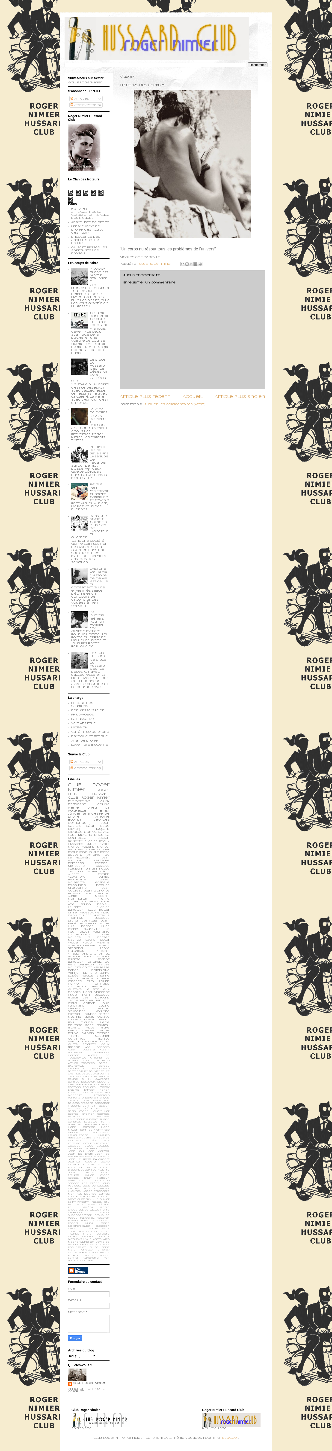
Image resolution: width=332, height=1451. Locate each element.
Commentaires (86, 105)
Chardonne (101, 1074)
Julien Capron (81, 1173)
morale (103, 1039)
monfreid (92, 1253)
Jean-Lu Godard (82, 1162)
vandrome (91, 1258)
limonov (104, 1250)
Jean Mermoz (98, 1151)
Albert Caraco (89, 874)
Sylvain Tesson (96, 1033)
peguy (105, 1253)
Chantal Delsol (80, 1074)
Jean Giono (94, 891)
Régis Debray (81, 1030)
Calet (105, 1071)
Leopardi (89, 1003)
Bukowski (76, 962)
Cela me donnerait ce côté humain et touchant (99, 319)
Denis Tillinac (80, 915)
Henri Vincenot (96, 992)
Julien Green (97, 1175)
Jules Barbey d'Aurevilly (89, 927)
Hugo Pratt (79, 995)
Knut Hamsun (97, 1178)
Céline (73, 1079)
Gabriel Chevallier (94, 1111)
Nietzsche (101, 860)
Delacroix (88, 1082)
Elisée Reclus (81, 976)
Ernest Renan (97, 1090)
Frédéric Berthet (81, 1106)
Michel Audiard (81, 847)
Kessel (73, 1178)
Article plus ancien (240, 396)
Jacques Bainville (96, 1143)
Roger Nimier (95, 797)
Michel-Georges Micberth (89, 848)
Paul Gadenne (79, 1205)
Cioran (74, 829)
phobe (105, 1255)
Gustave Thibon (98, 1119)
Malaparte (101, 932)
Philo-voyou (82, 715)
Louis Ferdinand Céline (89, 1004)
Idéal (94, 1141)
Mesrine (74, 1017)
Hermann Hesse (96, 869)
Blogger (230, 1438)
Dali (106, 913)
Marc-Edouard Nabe (89, 935)
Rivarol (73, 1221)
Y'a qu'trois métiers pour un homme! (97, 618)
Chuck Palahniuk (96, 1077)
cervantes (76, 1039)
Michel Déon (98, 871)
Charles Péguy (97, 841)
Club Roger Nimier (89, 1383)
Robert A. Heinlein (95, 1221)
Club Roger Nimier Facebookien (89, 911)
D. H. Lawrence (96, 1079)
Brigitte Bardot (89, 959)
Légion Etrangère (96, 1191)
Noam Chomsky (79, 1199)
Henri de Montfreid (94, 1130)
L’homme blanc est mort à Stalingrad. (99, 275)
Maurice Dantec (97, 1194)
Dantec (73, 1082)
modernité (79, 801)
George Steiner (81, 1114)
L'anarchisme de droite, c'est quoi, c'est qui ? (87, 229)
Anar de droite (84, 741)
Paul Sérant (100, 1205)
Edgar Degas (88, 1085)
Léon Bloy (98, 826)
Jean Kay (76, 1151)
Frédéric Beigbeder (95, 1103)
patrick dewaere (83, 1041)
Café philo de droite (90, 732)
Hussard (102, 829)
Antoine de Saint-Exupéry (89, 856)
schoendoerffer (82, 945)
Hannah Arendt (97, 1125)
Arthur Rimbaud (96, 1061)
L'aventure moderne (89, 745)
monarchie (76, 1253)
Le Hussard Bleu (89, 892)
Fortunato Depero (82, 1098)
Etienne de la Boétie (89, 977)
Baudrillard (101, 1069)
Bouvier (94, 1071)
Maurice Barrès (97, 1014)
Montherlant (79, 899)
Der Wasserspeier (87, 710)
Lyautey (74, 1191)
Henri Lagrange (82, 1127)
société (89, 1044)
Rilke (105, 1028)
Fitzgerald (102, 1095)
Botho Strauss (96, 956)
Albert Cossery (81, 1050)
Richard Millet (82, 1028)
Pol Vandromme (95, 901)
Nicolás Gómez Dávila (89, 832)
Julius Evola (98, 844)
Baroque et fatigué (89, 736)
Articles (80, 99)
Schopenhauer (79, 1226)
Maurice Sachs (81, 940)
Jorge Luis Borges (89, 925)
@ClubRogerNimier (85, 83)
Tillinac (73, 1234)
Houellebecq (78, 1135)
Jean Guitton (100, 1149)
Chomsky (75, 1077)
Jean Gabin (91, 921)
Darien (73, 970)
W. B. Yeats (94, 1239)
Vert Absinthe (83, 723)
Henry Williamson (89, 1133)
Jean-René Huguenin (89, 922)
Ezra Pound (98, 981)
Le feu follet (89, 930)
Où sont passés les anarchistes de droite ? (89, 250)
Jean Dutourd (96, 998)
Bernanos (76, 863)
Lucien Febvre (99, 1189)
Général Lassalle (82, 1122)
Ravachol (87, 1218)
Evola (94, 1093)
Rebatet (103, 1218)
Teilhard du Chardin (94, 1231)
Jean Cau (76, 871)
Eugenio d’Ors (78, 1093)
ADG (71, 904)
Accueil (193, 396)
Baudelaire (77, 880)
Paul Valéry (80, 1207)
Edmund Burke (96, 973)
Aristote (89, 954)
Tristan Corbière (96, 1234)
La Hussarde (82, 719)
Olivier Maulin (97, 1020)
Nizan (105, 1197)
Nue (95, 1199)
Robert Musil (81, 1223)
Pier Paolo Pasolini (89, 851)
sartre (73, 1258)
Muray (89, 1017)
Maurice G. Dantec (89, 937)
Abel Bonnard (97, 1047)
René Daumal (97, 1025)
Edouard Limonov (96, 1087)
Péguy (72, 1218)
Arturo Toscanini (81, 1063)
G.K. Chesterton (97, 987)
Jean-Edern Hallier (84, 1000)
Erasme (73, 1090)
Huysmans (87, 1138)
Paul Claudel (81, 1022)
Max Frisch (76, 1197)
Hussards (75, 844)
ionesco (86, 1250)
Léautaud (76, 1008)
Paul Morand (80, 835)
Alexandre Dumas (89, 877)
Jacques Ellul (80, 1146)
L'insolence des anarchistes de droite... (85, 240)
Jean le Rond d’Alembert (89, 1159)
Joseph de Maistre (95, 1170)
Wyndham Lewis (92, 1242)
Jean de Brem (80, 1154)
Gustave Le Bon (83, 989)
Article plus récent (145, 396)
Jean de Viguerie (97, 1157)
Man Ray (75, 1194)
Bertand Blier (78, 1071)
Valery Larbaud (81, 1237)
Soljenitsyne (99, 1229)
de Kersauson (90, 1245)
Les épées (90, 1183)
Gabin (72, 1111)
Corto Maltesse (96, 967)
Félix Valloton (97, 1108)
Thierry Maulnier (89, 1036)
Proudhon (102, 1215)
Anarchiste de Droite (90, 222)
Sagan (105, 1223)
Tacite (72, 1231)
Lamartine (75, 1181)
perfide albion (81, 1255)
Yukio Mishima (96, 943)
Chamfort (86, 965)
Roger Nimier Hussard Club (89, 794)
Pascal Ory (101, 1202)
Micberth (79, 728)
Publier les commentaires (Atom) (175, 404)
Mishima (93, 1197)
